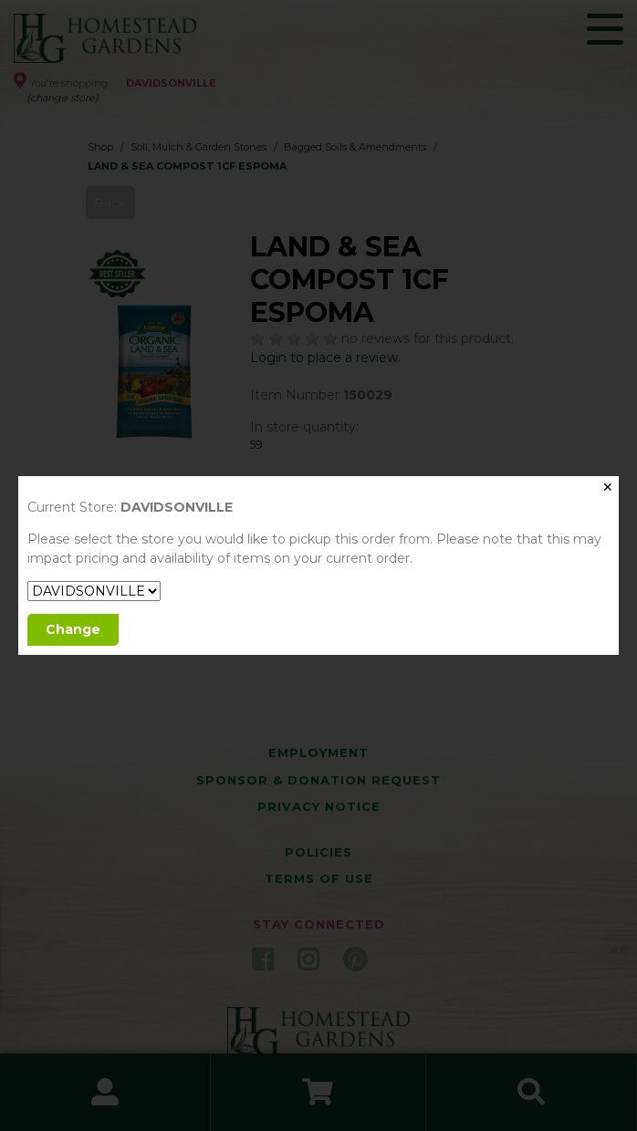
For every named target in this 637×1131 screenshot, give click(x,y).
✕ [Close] (607, 487)
